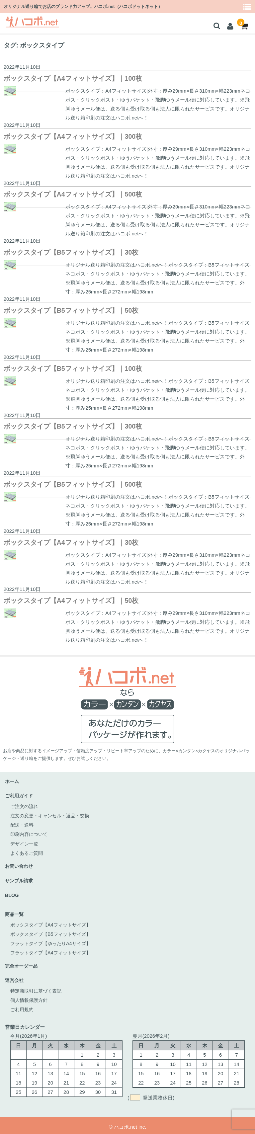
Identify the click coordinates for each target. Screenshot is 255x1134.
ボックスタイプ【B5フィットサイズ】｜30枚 (71, 252)
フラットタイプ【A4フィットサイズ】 (53, 950)
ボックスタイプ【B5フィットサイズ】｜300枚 (73, 426)
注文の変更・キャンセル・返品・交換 (52, 815)
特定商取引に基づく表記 (37, 988)
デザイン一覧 (25, 843)
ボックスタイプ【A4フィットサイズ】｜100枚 (73, 78)
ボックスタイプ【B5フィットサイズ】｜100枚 (73, 368)
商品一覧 (15, 912)
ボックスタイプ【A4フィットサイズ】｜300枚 (73, 136)
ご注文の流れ (25, 805)
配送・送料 (22, 824)
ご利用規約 (22, 1007)
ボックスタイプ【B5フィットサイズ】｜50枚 (71, 310)
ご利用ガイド (20, 795)
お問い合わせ (20, 865)
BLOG (12, 893)
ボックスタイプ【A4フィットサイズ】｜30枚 (71, 542)
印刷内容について (30, 833)
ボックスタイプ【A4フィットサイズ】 (53, 923)
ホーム (12, 781)
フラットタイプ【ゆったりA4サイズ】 (53, 941)
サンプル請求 (20, 879)
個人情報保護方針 (30, 997)
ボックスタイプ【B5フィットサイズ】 (53, 932)
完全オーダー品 (22, 963)
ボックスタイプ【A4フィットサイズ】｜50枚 (71, 600)
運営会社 (15, 978)
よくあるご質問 (27, 852)
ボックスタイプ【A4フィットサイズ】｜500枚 (73, 194)
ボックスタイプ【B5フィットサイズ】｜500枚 (73, 484)
